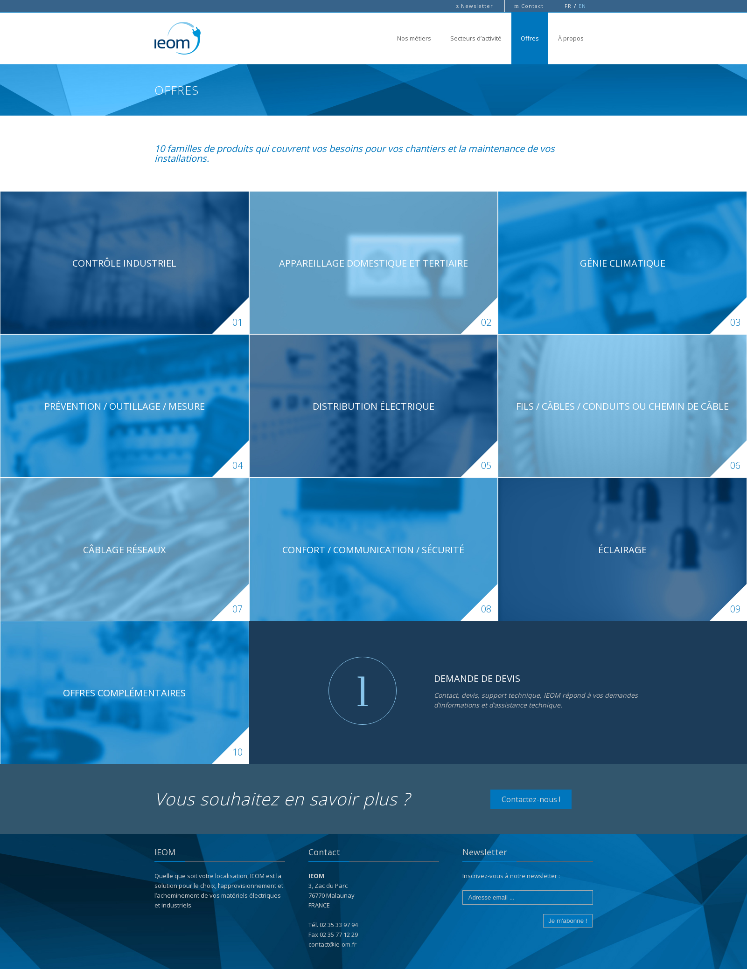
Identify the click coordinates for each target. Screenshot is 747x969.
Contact (529, 5)
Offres (530, 38)
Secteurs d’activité (476, 38)
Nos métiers (414, 38)
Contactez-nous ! (531, 799)
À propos (571, 38)
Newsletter (475, 5)
